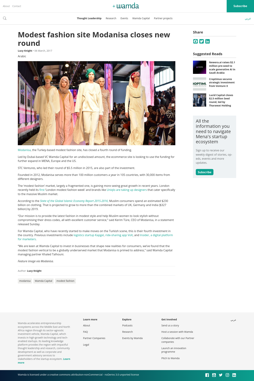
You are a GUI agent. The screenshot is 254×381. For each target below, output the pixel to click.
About (6, 6)
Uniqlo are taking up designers (127, 190)
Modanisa (24, 150)
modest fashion (65, 280)
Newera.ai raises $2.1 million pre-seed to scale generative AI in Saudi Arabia (222, 67)
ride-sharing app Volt (119, 235)
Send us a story (170, 325)
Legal (86, 344)
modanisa (25, 280)
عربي (248, 18)
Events (124, 18)
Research (111, 18)
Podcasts (127, 325)
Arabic (22, 56)
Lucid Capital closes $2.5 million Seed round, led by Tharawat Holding (221, 100)
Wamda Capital (141, 18)
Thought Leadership (89, 18)
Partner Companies (94, 338)
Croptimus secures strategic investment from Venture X (222, 82)
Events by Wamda (132, 338)
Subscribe (240, 6)
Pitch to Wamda (170, 358)
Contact (16, 6)
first (41, 190)
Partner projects (163, 18)
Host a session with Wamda (177, 331)
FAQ (85, 331)
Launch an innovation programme (173, 349)
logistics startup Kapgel (89, 235)
